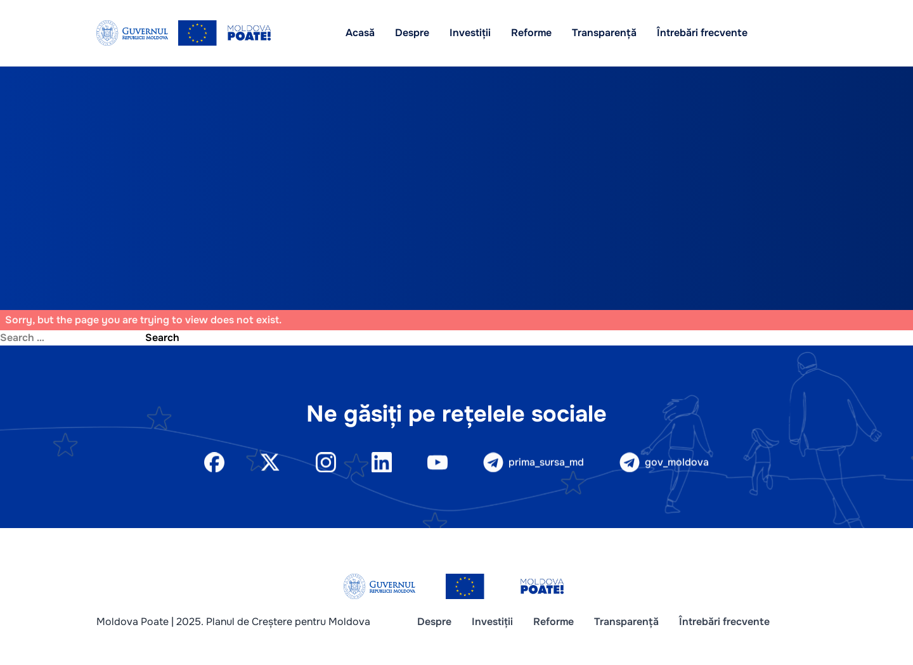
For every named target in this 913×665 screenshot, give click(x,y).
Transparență (604, 32)
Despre (412, 32)
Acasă (360, 32)
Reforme (531, 32)
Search (162, 337)
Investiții (470, 32)
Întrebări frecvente (702, 32)
